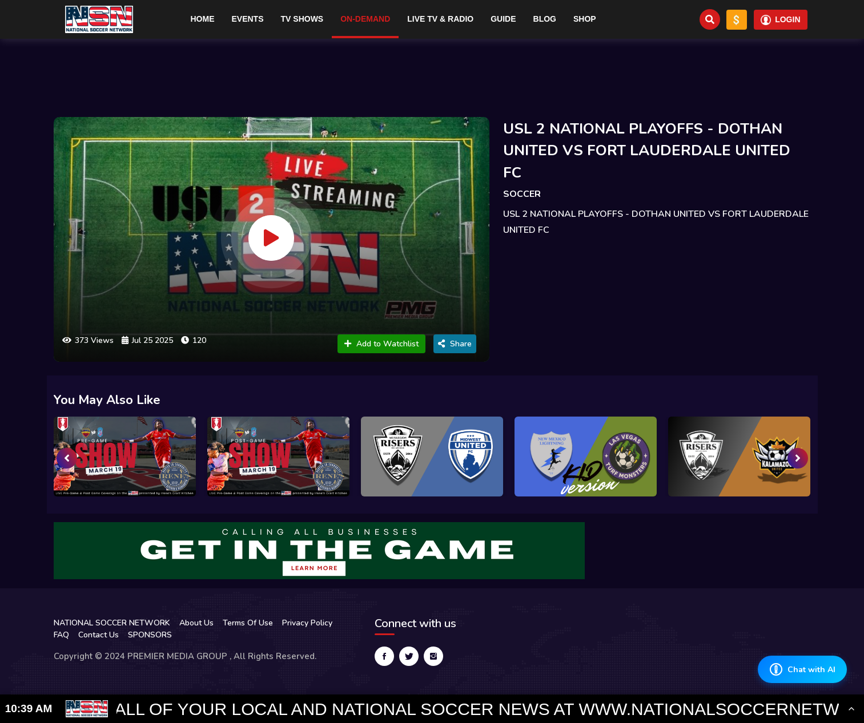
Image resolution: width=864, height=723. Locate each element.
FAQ (61, 634)
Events (248, 18)
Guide (503, 18)
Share (455, 343)
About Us (196, 622)
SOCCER (522, 194)
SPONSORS (150, 634)
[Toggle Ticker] (851, 708)
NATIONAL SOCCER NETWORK (112, 622)
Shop (584, 18)
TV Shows (302, 18)
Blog (544, 18)
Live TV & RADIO (440, 18)
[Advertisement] (432, 73)
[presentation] (67, 458)
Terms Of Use (248, 622)
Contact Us (98, 634)
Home (203, 18)
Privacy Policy (307, 622)
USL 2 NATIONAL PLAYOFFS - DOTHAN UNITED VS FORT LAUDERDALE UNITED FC (646, 151)
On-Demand (365, 18)
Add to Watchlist (381, 343)
